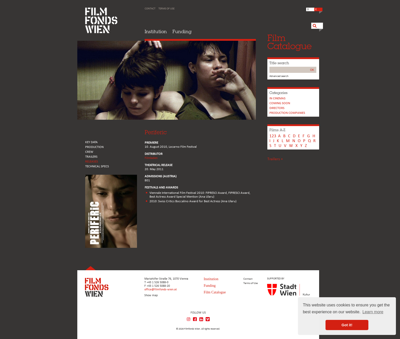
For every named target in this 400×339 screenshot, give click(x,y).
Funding (182, 31)
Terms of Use (166, 8)
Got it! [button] (347, 325)
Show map (151, 295)
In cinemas (277, 98)
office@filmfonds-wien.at (160, 289)
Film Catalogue (215, 292)
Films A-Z (277, 130)
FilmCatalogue (289, 41)
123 (272, 136)
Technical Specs (97, 166)
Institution (156, 31)
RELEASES (91, 161)
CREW (89, 152)
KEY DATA (91, 142)
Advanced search (279, 76)
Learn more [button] (372, 312)
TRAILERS (91, 156)
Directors (276, 108)
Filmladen (151, 158)
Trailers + (275, 159)
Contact (150, 8)
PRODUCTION (94, 147)
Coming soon (279, 103)
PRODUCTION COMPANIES (287, 113)
